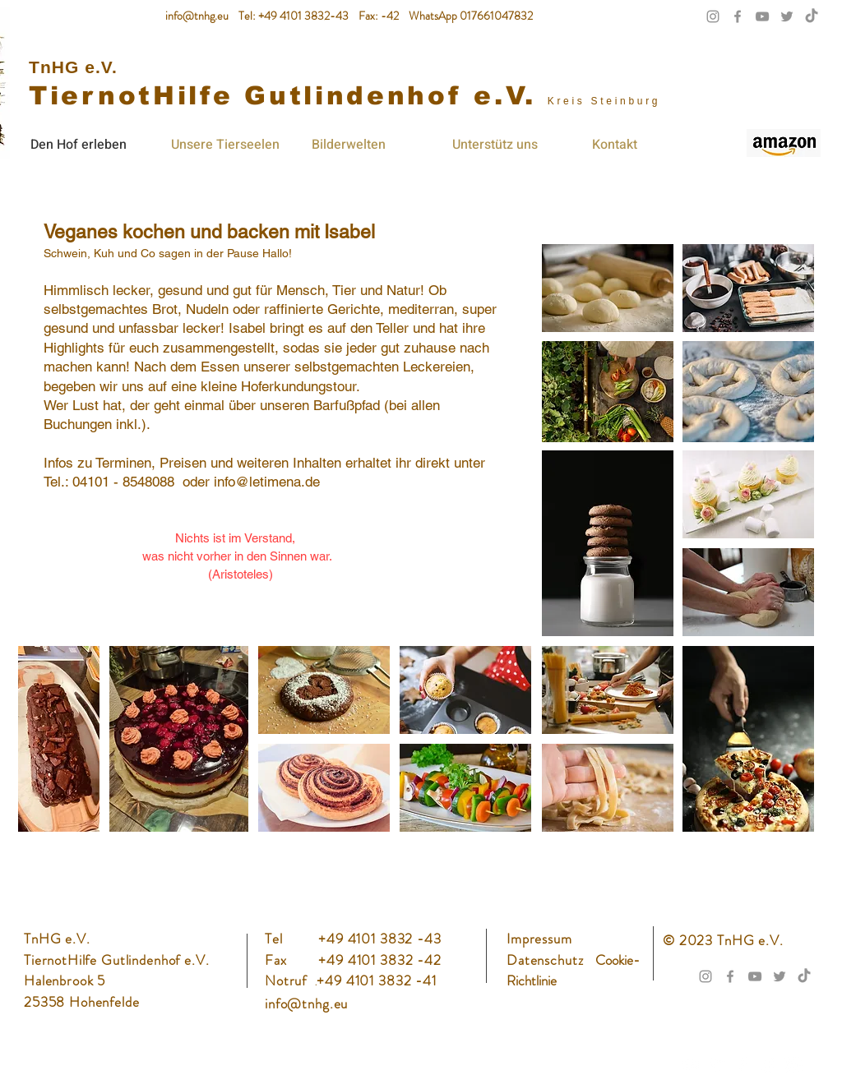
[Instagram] (768, 1064)
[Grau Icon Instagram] (713, 16)
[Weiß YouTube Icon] (691, 1064)
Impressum (539, 938)
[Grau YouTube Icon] (762, 16)
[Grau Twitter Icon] (787, 16)
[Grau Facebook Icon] (737, 16)
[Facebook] (742, 1064)
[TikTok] (811, 16)
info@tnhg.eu (197, 15)
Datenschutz (547, 960)
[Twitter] (717, 1064)
